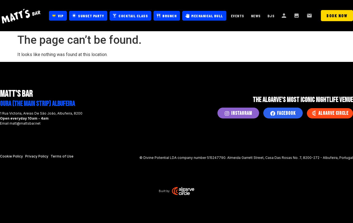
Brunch (169, 15)
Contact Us (310, 15)
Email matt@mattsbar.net (20, 123)
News (256, 15)
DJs (271, 15)
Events (237, 15)
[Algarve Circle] (313, 113)
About (284, 15)
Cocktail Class (133, 15)
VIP (61, 15)
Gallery (297, 15)
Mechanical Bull (207, 15)
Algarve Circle (333, 113)
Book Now (336, 15)
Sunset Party (91, 15)
